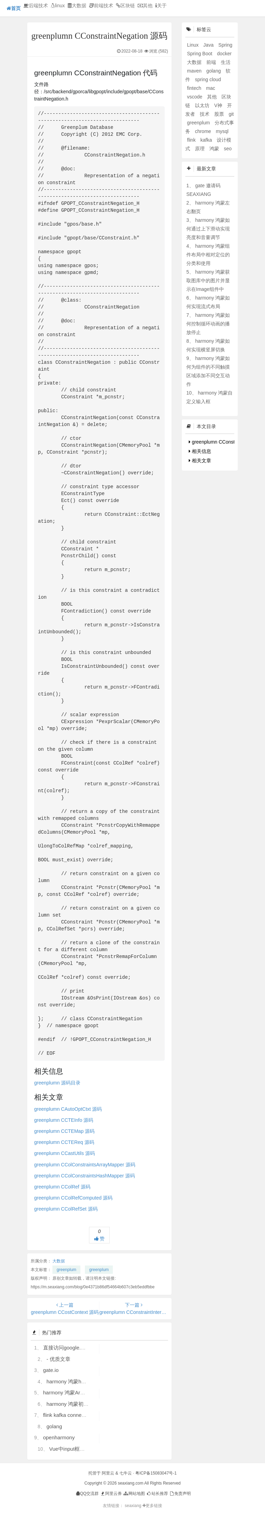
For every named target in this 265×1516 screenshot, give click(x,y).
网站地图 (134, 1493)
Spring (225, 45)
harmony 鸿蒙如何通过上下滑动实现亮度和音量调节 (208, 228)
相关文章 (200, 460)
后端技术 (35, 5)
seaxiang (133, 1505)
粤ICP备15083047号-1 (156, 1473)
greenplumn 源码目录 (57, 1083)
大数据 (77, 5)
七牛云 (125, 1473)
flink (192, 140)
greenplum (66, 1269)
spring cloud (208, 79)
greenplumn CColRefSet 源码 (66, 1209)
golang (54, 1426)
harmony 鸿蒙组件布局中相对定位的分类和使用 (208, 254)
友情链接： (113, 1505)
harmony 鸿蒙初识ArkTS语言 (80, 1404)
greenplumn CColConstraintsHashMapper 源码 (84, 1175)
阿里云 (108, 1473)
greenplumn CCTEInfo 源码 (63, 1120)
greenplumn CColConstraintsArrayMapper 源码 (84, 1164)
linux (58, 5)
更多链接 (152, 1505)
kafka (206, 140)
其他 (145, 5)
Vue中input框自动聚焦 (74, 1449)
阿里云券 (111, 1493)
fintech (195, 88)
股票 (219, 114)
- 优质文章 (58, 1359)
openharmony (59, 1437)
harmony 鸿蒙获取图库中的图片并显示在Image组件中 (208, 280)
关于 (161, 5)
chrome (204, 131)
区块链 (125, 5)
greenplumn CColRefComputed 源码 (73, 1198)
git (231, 114)
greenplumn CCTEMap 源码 (64, 1131)
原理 (200, 148)
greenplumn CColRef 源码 (62, 1187)
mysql (222, 131)
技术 (205, 114)
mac (210, 88)
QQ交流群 (87, 1493)
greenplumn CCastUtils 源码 (64, 1153)
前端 (211, 62)
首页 (14, 8)
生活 (225, 62)
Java (209, 45)
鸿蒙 (214, 148)
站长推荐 (157, 1493)
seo (228, 148)
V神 (219, 105)
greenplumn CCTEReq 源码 (64, 1142)
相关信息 (200, 451)
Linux (193, 45)
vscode (195, 97)
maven (195, 71)
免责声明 (180, 1493)
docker (224, 53)
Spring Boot (200, 53)
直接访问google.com (67, 1348)
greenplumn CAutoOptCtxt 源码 (68, 1109)
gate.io (51, 1370)
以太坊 (203, 105)
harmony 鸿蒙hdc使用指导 (77, 1381)
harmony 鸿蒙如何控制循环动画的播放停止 (208, 323)
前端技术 (101, 5)
